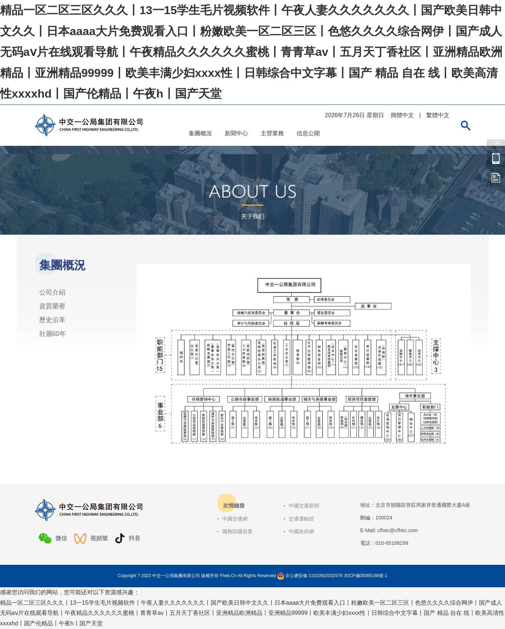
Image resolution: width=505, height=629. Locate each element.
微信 (52, 538)
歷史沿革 (52, 320)
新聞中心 (236, 133)
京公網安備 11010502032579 (313, 575)
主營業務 (272, 133)
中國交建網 (235, 519)
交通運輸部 (301, 519)
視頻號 (91, 538)
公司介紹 (52, 292)
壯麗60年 (52, 333)
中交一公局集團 (496, 158)
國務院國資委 (237, 531)
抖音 (127, 538)
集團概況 (200, 133)
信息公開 (308, 133)
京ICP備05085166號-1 (365, 575)
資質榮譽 (52, 306)
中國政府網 (301, 531)
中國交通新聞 (304, 506)
